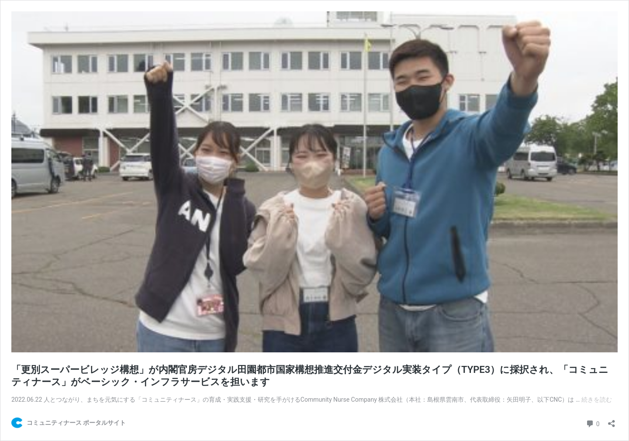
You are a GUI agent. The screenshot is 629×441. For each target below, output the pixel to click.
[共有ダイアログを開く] (611, 420)
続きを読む (596, 399)
